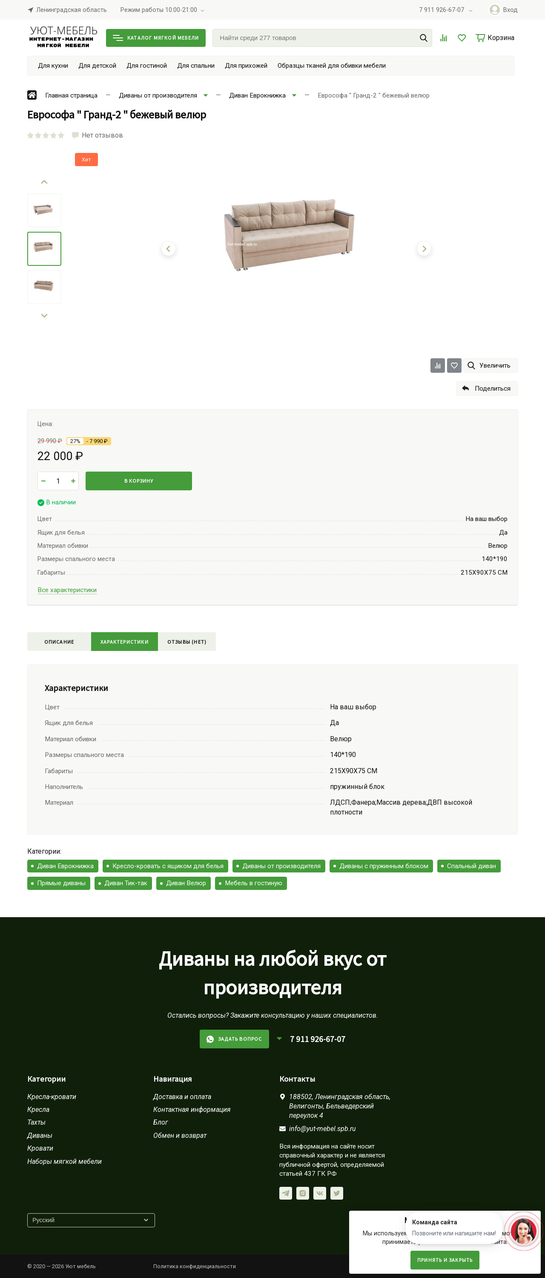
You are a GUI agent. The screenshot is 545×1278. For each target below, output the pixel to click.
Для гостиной (146, 65)
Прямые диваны (61, 883)
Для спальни (196, 65)
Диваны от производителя (281, 866)
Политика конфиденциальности (194, 1266)
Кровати (40, 1148)
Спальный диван (471, 866)
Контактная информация (192, 1109)
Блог (160, 1122)
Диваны (39, 1135)
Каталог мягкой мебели (156, 38)
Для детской (97, 65)
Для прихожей (246, 65)
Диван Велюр (186, 883)
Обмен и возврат (180, 1135)
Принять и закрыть (445, 1260)
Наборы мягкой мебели (64, 1161)
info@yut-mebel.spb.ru (322, 1129)
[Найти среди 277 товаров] (322, 38)
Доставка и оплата (182, 1097)
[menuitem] (44, 210)
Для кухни (53, 65)
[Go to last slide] (44, 182)
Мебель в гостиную (253, 883)
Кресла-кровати (51, 1097)
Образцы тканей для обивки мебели (332, 65)
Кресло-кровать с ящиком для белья (168, 866)
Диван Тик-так (125, 883)
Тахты (36, 1122)
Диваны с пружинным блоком (383, 866)
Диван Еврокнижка (65, 866)
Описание (59, 642)
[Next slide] (44, 315)
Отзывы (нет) (187, 642)
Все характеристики (67, 590)
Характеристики (124, 642)
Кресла (38, 1109)
